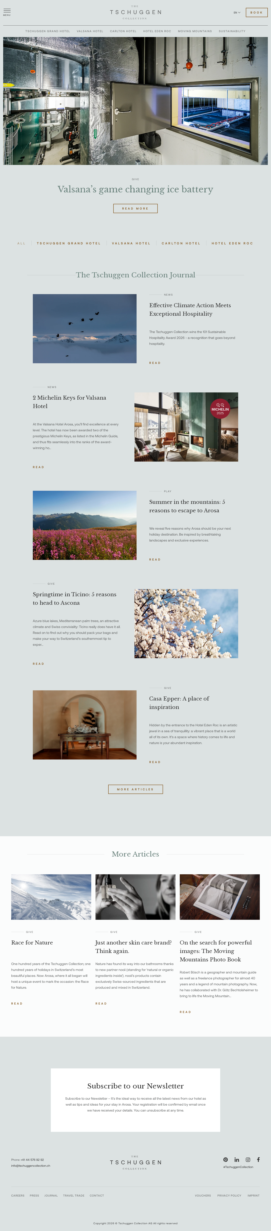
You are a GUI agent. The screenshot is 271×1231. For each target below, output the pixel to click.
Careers (18, 1195)
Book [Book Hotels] (256, 12)
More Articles (135, 789)
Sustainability (232, 31)
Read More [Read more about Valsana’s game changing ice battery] (135, 208)
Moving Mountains (195, 31)
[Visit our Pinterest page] (225, 1159)
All (21, 243)
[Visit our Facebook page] (258, 1159)
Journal (51, 1195)
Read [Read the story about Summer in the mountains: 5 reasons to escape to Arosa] (155, 559)
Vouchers (203, 1195)
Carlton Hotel (123, 31)
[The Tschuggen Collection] (135, 12)
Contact (97, 1195)
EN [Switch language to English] (237, 12)
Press (34, 1195)
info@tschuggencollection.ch (30, 1165)
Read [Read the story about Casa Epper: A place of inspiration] (155, 762)
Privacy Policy (229, 1195)
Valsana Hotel (90, 31)
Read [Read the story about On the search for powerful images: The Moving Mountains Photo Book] (186, 1011)
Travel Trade (73, 1195)
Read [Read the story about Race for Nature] (17, 1003)
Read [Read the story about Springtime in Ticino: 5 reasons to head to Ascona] (39, 663)
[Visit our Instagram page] (248, 1159)
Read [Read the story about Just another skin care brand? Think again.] (101, 1003)
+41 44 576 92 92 (32, 1159)
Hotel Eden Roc (157, 31)
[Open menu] (7, 12)
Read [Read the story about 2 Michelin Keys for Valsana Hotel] (39, 467)
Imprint (254, 1195)
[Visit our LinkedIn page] (237, 1159)
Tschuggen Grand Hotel (47, 31)
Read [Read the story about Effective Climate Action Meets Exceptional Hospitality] (155, 362)
